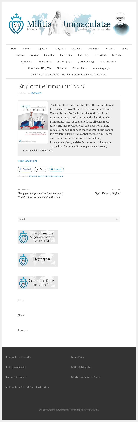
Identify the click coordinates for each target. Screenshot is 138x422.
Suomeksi (49, 55)
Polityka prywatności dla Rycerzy (86, 377)
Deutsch (109, 48)
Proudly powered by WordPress (53, 410)
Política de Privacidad (81, 367)
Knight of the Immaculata (50, 176)
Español (75, 48)
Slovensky (83, 55)
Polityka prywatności (15, 367)
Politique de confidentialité (18, 357)
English (41, 48)
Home (13, 48)
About (21, 315)
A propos (22, 330)
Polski (26, 48)
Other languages (101, 68)
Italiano (20, 55)
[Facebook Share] (25, 169)
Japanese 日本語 (86, 61)
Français (58, 48)
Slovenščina (66, 55)
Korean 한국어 (107, 61)
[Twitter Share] (41, 169)
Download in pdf (27, 161)
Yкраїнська (45, 61)
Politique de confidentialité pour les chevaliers (27, 387)
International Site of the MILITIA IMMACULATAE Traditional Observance (69, 74)
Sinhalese (62, 68)
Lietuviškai (100, 55)
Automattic (93, 410)
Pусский (25, 61)
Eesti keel (117, 55)
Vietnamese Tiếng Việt (39, 68)
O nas (21, 300)
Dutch (125, 48)
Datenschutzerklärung (16, 377)
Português (93, 48)
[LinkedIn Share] (56, 169)
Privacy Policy (77, 357)
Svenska (34, 55)
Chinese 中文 (63, 61)
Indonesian (78, 68)
